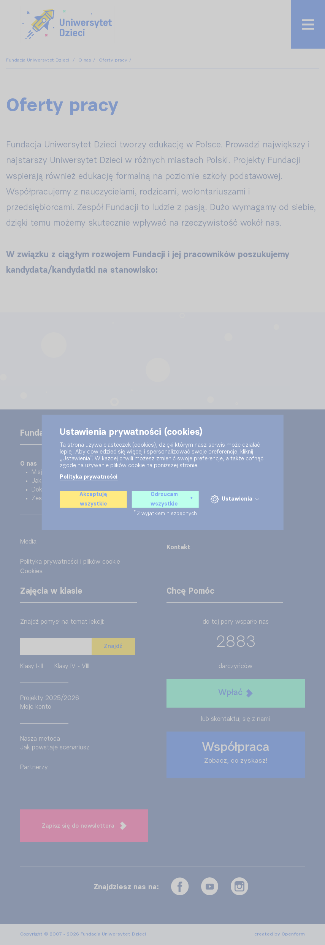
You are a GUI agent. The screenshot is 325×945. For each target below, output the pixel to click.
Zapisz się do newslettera (84, 826)
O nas (84, 60)
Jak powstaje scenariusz (54, 747)
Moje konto (35, 707)
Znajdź (113, 646)
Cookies (31, 570)
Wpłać (235, 693)
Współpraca (235, 752)
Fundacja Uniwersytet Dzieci (38, 60)
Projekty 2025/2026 (49, 698)
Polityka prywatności (88, 477)
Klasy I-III (31, 666)
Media (28, 542)
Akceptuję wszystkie (93, 499)
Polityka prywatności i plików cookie (70, 562)
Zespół (41, 498)
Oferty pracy (113, 60)
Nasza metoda (40, 739)
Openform (293, 934)
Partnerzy (34, 767)
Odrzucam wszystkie (172, 499)
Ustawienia (234, 499)
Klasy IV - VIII (71, 666)
